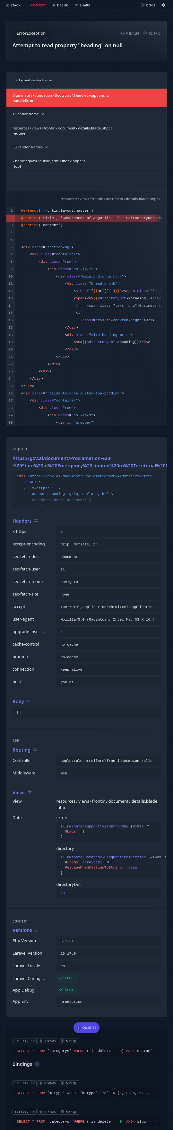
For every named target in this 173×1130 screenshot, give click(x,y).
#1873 (141, 826)
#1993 (159, 857)
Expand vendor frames (34, 80)
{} (105, 832)
